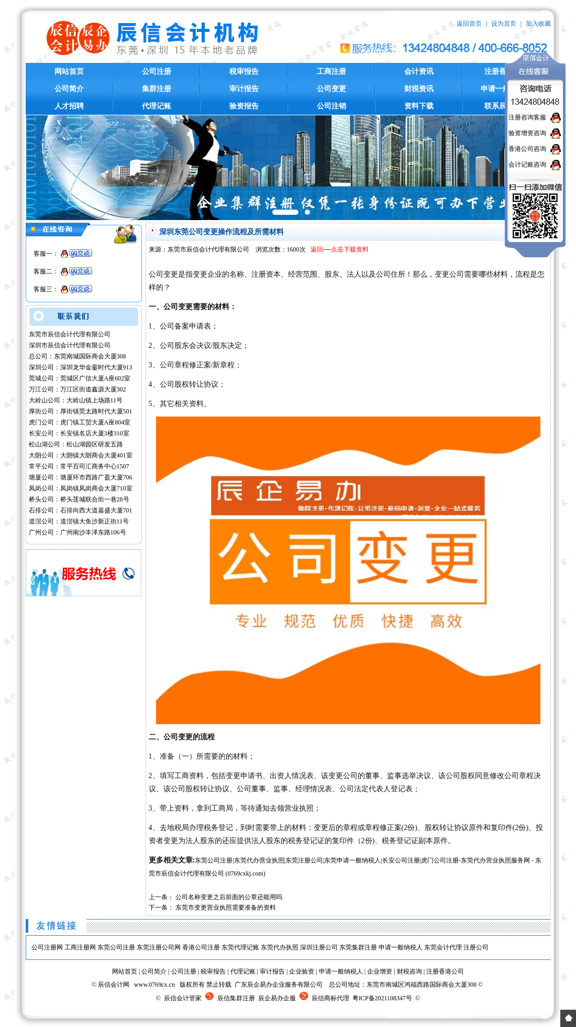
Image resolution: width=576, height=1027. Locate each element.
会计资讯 (419, 71)
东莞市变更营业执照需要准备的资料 (225, 907)
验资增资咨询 (527, 133)
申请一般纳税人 (401, 947)
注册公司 (476, 947)
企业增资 (379, 971)
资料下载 (419, 106)
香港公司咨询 (527, 148)
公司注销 (331, 106)
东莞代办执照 (279, 947)
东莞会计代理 (443, 947)
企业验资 (301, 971)
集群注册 (156, 89)
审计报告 (244, 89)
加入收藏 (538, 23)
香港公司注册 (201, 947)
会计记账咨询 (527, 164)
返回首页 (469, 23)
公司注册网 (47, 947)
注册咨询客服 (527, 117)
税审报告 (244, 71)
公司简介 (69, 89)
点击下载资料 (350, 249)
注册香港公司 (445, 971)
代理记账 (156, 106)
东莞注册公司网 (159, 947)
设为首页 (503, 23)
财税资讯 (419, 89)
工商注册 (331, 71)
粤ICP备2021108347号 (382, 998)
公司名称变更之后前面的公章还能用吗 (228, 897)
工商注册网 (80, 947)
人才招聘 (69, 106)
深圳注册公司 (319, 947)
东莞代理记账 (240, 947)
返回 (317, 249)
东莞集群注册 (358, 947)
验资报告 (244, 106)
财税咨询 (409, 971)
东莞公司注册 (116, 947)
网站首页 (69, 71)
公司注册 (156, 71)
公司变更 (331, 89)
